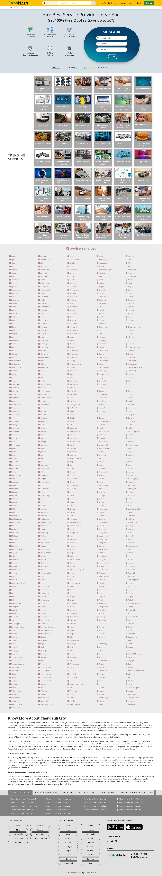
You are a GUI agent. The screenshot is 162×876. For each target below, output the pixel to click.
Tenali (72, 667)
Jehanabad (15, 462)
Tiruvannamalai (46, 681)
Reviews (40, 830)
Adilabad (73, 256)
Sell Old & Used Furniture (123, 236)
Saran (72, 627)
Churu (101, 364)
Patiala (130, 583)
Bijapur (14, 337)
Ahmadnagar (45, 259)
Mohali (13, 542)
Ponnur (14, 590)
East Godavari (45, 398)
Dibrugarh (15, 391)
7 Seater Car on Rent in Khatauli (21, 810)
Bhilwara (43, 330)
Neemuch (73, 566)
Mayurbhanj (103, 536)
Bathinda (73, 317)
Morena (72, 542)
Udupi (101, 684)
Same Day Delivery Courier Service (83, 236)
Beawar (131, 317)
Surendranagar (104, 660)
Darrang (14, 374)
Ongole (14, 573)
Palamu (14, 576)
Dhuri (130, 387)
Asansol (14, 283)
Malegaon (131, 526)
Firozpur (14, 408)
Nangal (43, 559)
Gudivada (131, 421)
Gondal (101, 418)
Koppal (14, 502)
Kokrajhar (15, 499)
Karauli (101, 478)
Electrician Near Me (83, 180)
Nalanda (14, 556)
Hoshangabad (75, 441)
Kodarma (131, 495)
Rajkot (130, 600)
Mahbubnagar (45, 522)
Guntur (130, 425)
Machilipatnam (16, 519)
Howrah (131, 441)
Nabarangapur (104, 549)
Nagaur (72, 553)
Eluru (71, 398)
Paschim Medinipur (18, 583)
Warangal (44, 701)
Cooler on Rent (83, 162)
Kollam (130, 499)
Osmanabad (45, 573)
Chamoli (43, 350)
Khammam (44, 489)
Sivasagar (44, 650)
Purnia (130, 593)
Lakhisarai (44, 512)
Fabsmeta (74, 873)
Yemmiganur (16, 708)
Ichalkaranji (44, 445)
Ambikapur (132, 270)
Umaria (43, 687)
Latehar (102, 512)
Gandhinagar (133, 408)
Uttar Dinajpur (133, 687)
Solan (130, 650)
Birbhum (14, 340)
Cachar (101, 347)
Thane (130, 667)
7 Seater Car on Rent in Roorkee (21, 813)
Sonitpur (102, 654)
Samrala (73, 623)
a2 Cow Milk (83, 88)
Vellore (72, 694)
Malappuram (74, 526)
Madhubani (74, 519)
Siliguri (42, 644)
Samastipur (15, 623)
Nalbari (43, 556)
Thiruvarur (15, 674)
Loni (71, 516)
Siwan (72, 650)
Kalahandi (73, 472)
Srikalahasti (74, 657)
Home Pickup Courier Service (103, 218)
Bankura (73, 300)
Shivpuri (14, 640)
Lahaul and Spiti (134, 509)
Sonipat (72, 654)
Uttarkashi (44, 691)
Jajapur (43, 451)
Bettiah (131, 320)
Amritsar (102, 273)
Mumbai (43, 546)
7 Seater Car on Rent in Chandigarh (95, 799)
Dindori (101, 391)
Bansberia (103, 300)
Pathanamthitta (75, 583)
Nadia (130, 549)
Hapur (13, 435)
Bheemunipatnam (134, 327)
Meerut (14, 539)
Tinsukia (14, 677)
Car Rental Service (43, 162)
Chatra (130, 354)
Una (71, 687)
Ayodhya (14, 286)
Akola (42, 263)
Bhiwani (131, 330)
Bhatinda (43, 327)
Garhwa (72, 411)
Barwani (73, 313)
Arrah (101, 280)
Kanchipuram (16, 475)
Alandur (72, 263)
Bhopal (43, 334)
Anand (13, 276)
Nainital (131, 553)
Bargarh (14, 310)
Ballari (101, 293)
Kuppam (43, 509)
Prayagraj (131, 590)
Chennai (14, 357)
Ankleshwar (132, 276)
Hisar (13, 441)
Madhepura (44, 519)
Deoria (130, 377)
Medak (130, 536)
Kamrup (131, 472)
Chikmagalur (132, 357)
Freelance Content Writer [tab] (132, 793)
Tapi (129, 664)
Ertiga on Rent (143, 180)
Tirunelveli (73, 677)
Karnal (72, 482)
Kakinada (43, 472)
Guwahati (73, 428)
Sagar (13, 620)
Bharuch (14, 327)
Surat (72, 660)
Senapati (102, 630)
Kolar (42, 499)
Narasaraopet (75, 559)
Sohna (101, 650)
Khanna (101, 489)
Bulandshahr (103, 344)
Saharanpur (44, 620)
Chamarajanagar (134, 347)
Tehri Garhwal (45, 667)
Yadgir (101, 704)
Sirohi (42, 647)
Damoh (14, 371)
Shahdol (14, 633)
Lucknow (102, 516)
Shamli (101, 633)
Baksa (130, 290)
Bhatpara (73, 327)
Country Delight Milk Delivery (103, 163)
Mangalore (74, 532)
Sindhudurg (103, 644)
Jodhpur (102, 465)
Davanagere (103, 374)
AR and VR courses (63, 107)
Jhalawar (102, 462)
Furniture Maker (43, 217)
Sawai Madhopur (46, 630)
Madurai (102, 519)
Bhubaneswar (75, 334)
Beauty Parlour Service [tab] (46, 793)
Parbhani (102, 580)
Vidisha (101, 694)
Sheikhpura (132, 633)
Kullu (130, 505)
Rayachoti (73, 610)
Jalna (13, 455)
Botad (13, 344)
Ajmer (130, 259)
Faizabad (73, 401)
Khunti (130, 492)
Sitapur (130, 647)
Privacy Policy (18, 838)
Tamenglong (74, 664)
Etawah (43, 401)
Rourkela (43, 617)
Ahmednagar (104, 259)
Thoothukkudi (45, 674)
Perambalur (44, 586)
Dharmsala (74, 384)
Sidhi (100, 640)
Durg (130, 394)
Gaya (130, 411)
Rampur (43, 607)
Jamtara (14, 458)
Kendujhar (132, 485)
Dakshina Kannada (135, 367)
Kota (130, 502)
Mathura (43, 536)
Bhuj (100, 334)
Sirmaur (14, 647)
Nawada (14, 566)
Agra (13, 259)
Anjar (101, 276)
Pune (71, 593)
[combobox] (111, 38)
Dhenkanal (15, 387)
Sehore (72, 630)
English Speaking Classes (123, 181)
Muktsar (14, 546)
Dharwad (102, 384)
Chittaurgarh (16, 364)
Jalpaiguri (73, 455)
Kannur (14, 478)
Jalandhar (73, 451)
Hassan (131, 435)
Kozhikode (44, 505)
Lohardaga (15, 516)
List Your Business (108, 3)
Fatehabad (44, 404)
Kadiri (130, 468)
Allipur (72, 266)
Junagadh (14, 468)
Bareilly (131, 307)
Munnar (102, 546)
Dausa (72, 374)
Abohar (14, 256)
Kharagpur (132, 489)
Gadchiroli (73, 408)
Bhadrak (43, 323)
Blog (18, 830)
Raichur (43, 596)
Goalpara (131, 414)
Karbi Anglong (133, 478)
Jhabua (42, 462)
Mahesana (103, 522)
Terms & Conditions (40, 838)
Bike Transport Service (103, 126)
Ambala (14, 270)
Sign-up (149, 3)
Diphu (130, 391)
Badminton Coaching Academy (123, 108)
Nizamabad (15, 569)
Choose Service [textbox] (103, 38)
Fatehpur (102, 404)
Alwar (130, 266)
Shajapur (73, 633)
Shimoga (102, 637)
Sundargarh (15, 660)
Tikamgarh (132, 674)
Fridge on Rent (123, 198)
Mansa (130, 532)
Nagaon (14, 553)
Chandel (14, 354)
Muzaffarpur (45, 549)
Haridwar (102, 435)
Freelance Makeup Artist (103, 199)
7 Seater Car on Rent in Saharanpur (59, 813)
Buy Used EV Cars (103, 143)
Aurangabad (103, 283)
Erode (130, 398)
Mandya (131, 529)
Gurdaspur (15, 428)
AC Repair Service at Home (103, 89)
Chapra (101, 354)
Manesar (14, 532)
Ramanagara (103, 603)
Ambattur (73, 270)
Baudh (101, 317)
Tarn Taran (15, 667)
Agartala (131, 256)
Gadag (42, 408)
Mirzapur (73, 539)
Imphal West (133, 445)
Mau (71, 536)
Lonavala (43, 516)
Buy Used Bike (62, 143)
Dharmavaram (45, 384)
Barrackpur (15, 313)
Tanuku (101, 664)
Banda (130, 296)
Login (139, 3)
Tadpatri (43, 664)
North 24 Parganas (77, 569)
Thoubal (73, 674)
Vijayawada (15, 698)
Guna (71, 425)
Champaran (74, 350)
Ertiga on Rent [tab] (107, 793)
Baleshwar (74, 293)
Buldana (131, 344)
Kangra (72, 475)
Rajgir (101, 600)
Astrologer (83, 107)
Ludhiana (131, 516)
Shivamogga (132, 637)
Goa (100, 414)
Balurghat (73, 296)
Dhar (130, 381)
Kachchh (73, 468)
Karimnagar (44, 482)
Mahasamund (16, 522)
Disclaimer (18, 842)
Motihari (131, 542)
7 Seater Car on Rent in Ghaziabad (131, 802)
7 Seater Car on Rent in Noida (130, 810)
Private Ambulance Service (63, 236)
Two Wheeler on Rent (143, 236)
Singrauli (131, 644)
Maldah (101, 526)
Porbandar (44, 590)
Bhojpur (14, 334)
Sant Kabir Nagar (17, 627)
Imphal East (103, 445)
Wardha (72, 701)
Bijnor (42, 337)
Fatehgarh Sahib (76, 404)
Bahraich (102, 290)
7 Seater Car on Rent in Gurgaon (58, 806)
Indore (13, 448)
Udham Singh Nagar (77, 684)
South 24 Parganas (135, 654)
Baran (72, 303)
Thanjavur (15, 671)
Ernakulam (103, 398)
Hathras (14, 438)
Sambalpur (44, 623)
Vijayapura (132, 694)
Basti (13, 317)
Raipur (130, 596)
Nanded (131, 556)
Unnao (101, 687)
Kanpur (43, 478)
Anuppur (14, 280)
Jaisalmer (14, 451)
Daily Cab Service (123, 162)
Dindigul (73, 391)
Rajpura (43, 603)
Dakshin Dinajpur (105, 367)
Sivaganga (15, 650)
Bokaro (72, 340)
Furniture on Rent (63, 217)
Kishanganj (44, 495)
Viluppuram (44, 698)
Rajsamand (74, 603)
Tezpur (101, 667)
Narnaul (14, 563)
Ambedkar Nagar (105, 270)
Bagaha (102, 286)
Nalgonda (73, 556)
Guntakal (102, 425)
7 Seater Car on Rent (63, 88)
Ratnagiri (43, 610)
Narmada (131, 559)
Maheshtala (132, 522)
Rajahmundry (45, 600)
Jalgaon (130, 451)
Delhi (48, 3)
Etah (13, 401)
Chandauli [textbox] (101, 43)
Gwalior (102, 428)
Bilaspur (102, 337)
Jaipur (130, 448)
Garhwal (102, 411)
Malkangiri (15, 529)
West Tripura (75, 704)
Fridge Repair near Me (143, 199)
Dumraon (73, 394)
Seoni (130, 630)
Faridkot (131, 401)
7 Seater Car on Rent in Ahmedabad (23, 799)
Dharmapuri (15, 384)
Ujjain (130, 684)
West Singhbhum (46, 704)
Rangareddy (103, 607)
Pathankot (103, 583)
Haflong (131, 428)
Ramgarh (14, 607)
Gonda (72, 418)
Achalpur (43, 256)
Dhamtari (73, 381)
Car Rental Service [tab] (87, 793)
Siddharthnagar (75, 640)
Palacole (102, 573)
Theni (72, 671)
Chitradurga (103, 360)
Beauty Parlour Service (143, 108)
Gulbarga (14, 425)
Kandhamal (44, 475)
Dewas (14, 381)
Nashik (72, 563)
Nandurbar (15, 559)
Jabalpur (43, 448)
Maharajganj (132, 519)
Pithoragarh (132, 586)
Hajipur (43, 431)
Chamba (14, 350)
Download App (125, 3)
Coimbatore (132, 364)
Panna (72, 580)
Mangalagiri (44, 532)
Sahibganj (102, 620)
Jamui (42, 458)
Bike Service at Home (83, 125)
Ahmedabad (74, 259)
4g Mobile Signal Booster (42, 89)
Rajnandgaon (16, 603)
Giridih (72, 414)
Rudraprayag (75, 617)
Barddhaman (45, 307)
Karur (101, 482)
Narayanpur (103, 559)
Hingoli (130, 438)
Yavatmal (131, 704)
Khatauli (14, 492)
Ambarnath (44, 270)
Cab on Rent (123, 143)
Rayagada (132, 610)
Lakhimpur (15, 512)
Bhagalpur (73, 323)
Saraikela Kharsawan (48, 627)
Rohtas (130, 613)
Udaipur (14, 684)
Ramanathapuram (135, 603)
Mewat (43, 539)
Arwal (130, 280)
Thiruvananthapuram (136, 671)
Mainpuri (43, 526)
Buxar (72, 347)
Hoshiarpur (103, 441)
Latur (130, 512)
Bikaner (72, 337)
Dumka (43, 394)
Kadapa (102, 468)
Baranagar (103, 303)
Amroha (131, 273)
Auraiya (72, 283)
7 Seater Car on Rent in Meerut (57, 810)
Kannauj (102, 475)
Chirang (72, 360)
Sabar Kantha (133, 617)
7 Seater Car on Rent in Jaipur (129, 806)
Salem (130, 620)
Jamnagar (102, 455)
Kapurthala (74, 478)
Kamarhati (103, 472)
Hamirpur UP (104, 431)
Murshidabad (133, 546)
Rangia (130, 607)
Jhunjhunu (44, 465)
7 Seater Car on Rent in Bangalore (58, 799)
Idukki (72, 445)
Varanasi (14, 694)
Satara (130, 627)
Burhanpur (44, 347)
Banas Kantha (104, 296)
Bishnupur (44, 340)
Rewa (13, 613)
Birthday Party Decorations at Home (123, 126)
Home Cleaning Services (83, 218)
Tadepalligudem (17, 664)
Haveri (43, 438)
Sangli (101, 623)
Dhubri (72, 387)
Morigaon (102, 542)
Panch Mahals (104, 576)
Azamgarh (44, 286)
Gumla (42, 425)
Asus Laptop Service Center (103, 108)
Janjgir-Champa (75, 458)
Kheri (72, 492)
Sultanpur (131, 657)
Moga (130, 539)
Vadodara (73, 691)
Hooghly (43, 441)
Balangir (43, 293)
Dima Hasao (45, 391)
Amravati (43, 273)
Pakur (72, 573)
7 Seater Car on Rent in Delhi (56, 802)
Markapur (15, 536)
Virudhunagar (104, 698)
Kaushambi (74, 485)
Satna (13, 630)
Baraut (13, 307)
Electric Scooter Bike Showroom (63, 181)
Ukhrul (13, 687)
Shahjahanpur (45, 633)
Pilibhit (72, 586)
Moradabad (44, 542)
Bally (13, 296)
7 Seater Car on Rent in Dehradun (22, 802)
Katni (42, 485)
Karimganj (15, 482)
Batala (42, 317)
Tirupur (14, 681)
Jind (71, 465)
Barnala (102, 310)
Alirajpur (14, 266)
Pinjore (101, 586)
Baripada (43, 310)
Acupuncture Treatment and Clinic (123, 89)
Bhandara (102, 323)
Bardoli (101, 307)
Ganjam (43, 411)
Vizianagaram (16, 701)
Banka (42, 300)
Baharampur (74, 290)
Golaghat (43, 418)
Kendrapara (103, 485)
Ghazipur (43, 414)
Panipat (43, 580)
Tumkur (131, 681)
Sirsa (71, 647)
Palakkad (131, 573)
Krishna (72, 505)
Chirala (42, 360)
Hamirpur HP (75, 431)
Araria (42, 280)
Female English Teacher (63, 199)
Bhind (101, 330)
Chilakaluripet (16, 360)
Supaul (42, 660)
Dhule (101, 387)
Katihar (14, 485)
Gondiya (131, 418)
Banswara (132, 300)
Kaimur (14, 472)
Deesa (13, 377)
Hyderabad (15, 445)
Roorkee (14, 617)
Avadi (130, 283)
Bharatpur (132, 323)
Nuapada (131, 569)
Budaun (72, 344)
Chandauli (19, 8)
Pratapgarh (103, 590)
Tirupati (102, 677)
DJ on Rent (143, 162)
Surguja (131, 660)
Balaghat (14, 293)
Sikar (130, 640)
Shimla (72, 637)
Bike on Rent (63, 125)
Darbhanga (103, 371)
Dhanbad (102, 381)
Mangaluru (103, 532)
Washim (102, 701)
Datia (42, 374)
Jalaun (101, 451)
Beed (13, 320)
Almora (101, 266)
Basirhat (102, 313)
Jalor (42, 455)
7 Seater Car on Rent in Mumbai (94, 810)
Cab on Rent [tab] (68, 793)
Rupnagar (102, 617)
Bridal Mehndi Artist (43, 143)
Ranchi (72, 607)
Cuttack (72, 367)
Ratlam (14, 610)
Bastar (130, 313)
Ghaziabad (15, 414)
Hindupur (102, 438)
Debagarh (132, 374)
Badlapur (73, 286)
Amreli (72, 273)
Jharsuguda (15, 465)
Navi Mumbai (104, 563)
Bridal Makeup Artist (143, 124)
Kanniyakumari (133, 475)
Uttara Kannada (17, 691)
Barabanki (44, 303)
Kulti (13, 509)
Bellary (101, 320)
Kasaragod (132, 482)
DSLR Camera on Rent (43, 181)
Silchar (13, 644)
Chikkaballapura (104, 357)
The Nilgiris (44, 671)
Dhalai (42, 381)
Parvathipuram (133, 580)
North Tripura (104, 569)
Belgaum (73, 320)
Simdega (73, 644)
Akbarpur (14, 263)
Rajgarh (72, 600)
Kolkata (102, 499)
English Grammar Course (103, 181)
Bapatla (14, 303)
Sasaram (102, 627)
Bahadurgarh (45, 290)
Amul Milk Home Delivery (42, 108)
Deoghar (102, 377)
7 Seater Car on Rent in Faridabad (94, 802)
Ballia (130, 293)
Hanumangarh (133, 431)
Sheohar (14, 637)
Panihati (14, 580)
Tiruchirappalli (45, 677)
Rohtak (101, 613)
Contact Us (40, 834)
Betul (13, 323)
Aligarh (130, 263)
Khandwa (73, 489)
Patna (13, 586)
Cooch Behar (16, 367)
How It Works (18, 834)
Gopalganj (15, 421)
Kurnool (72, 509)
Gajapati (102, 408)
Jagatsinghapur (104, 448)
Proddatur (15, 593)
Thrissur (102, 674)
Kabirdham (44, 468)
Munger (72, 546)
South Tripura (16, 657)
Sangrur (131, 623)
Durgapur (15, 398)
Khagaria (14, 489)
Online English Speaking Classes (43, 236)
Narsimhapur (45, 563)
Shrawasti (44, 640)
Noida (42, 569)
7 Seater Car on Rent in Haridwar (94, 806)
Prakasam (73, 590)
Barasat (131, 303)
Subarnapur (103, 657)
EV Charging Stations (43, 199)
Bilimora (131, 337)
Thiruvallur (103, 671)
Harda (42, 435)
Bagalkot (131, 286)
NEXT (113, 56)
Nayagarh (44, 566)
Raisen (13, 600)
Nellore (101, 566)
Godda (13, 418)
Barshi (42, 313)
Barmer (72, 310)
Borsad (131, 340)
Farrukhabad (16, 404)
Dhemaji (131, 384)
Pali (41, 576)
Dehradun (44, 377)
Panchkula (131, 576)
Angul (72, 276)
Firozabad (132, 404)
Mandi (42, 529)
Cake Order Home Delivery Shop (143, 144)
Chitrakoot (132, 360)
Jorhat (130, 465)
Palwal (72, 576)
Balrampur (44, 296)
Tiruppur (131, 677)
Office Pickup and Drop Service (143, 218)
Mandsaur (102, 529)
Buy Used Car (83, 143)
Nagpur (102, 553)
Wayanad (131, 701)
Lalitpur (72, 512)
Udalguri (43, 684)
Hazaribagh (74, 438)
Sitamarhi (102, 647)
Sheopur (43, 637)
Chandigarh (44, 354)
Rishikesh (73, 613)
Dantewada (74, 371)
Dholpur (43, 387)
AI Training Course (143, 88)
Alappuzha (103, 263)
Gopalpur (43, 421)
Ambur (13, 273)
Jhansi (130, 462)
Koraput (43, 502)
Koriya (101, 502)
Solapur (14, 654)
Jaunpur (131, 458)
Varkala (43, 694)
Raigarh (102, 596)
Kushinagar (103, 509)
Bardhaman (74, 307)
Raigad (72, 596)
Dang (42, 371)
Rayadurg (102, 610)
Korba (72, 502)
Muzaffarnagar (16, 549)
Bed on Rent (43, 125)
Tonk (71, 681)
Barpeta (131, 310)
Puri (100, 593)
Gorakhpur (74, 421)
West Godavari (17, 704)
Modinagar (103, 539)
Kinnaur (14, 495)
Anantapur (44, 276)
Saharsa (73, 620)
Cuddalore (44, 367)
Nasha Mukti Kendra (123, 217)
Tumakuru (102, 681)
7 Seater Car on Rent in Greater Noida (23, 806)
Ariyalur (72, 280)
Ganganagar (16, 411)
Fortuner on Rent (83, 198)
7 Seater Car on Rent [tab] (20, 793)
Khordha (102, 492)
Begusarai (44, 320)
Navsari (131, 563)
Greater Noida (104, 421)
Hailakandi (15, 431)
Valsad (130, 691)
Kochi (72, 495)
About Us (40, 826)
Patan (42, 583)
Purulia (13, 596)
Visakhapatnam (134, 698)
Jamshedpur (132, 455)
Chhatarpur (44, 357)
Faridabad (102, 401)
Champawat (103, 350)
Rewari (43, 613)
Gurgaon (43, 428)
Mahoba (14, 526)
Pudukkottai (45, 593)
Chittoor (43, 364)
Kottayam (15, 505)
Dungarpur (103, 394)
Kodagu (102, 495)
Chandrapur (74, 354)
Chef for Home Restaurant (63, 163)
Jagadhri (73, 448)
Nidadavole (132, 566)
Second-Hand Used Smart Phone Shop (103, 236)
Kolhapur (73, 499)
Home (18, 826)
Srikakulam (44, 657)
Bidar (130, 334)
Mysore (72, 549)
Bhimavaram (74, 330)
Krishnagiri (103, 505)
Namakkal (102, 556)
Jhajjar (72, 462)
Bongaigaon (103, 340)
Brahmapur (44, 344)
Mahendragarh (75, 522)
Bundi (13, 347)
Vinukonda (73, 698)
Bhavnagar (103, 327)
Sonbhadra (44, 654)
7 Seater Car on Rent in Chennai (130, 799)
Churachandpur (75, 364)
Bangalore (15, 300)
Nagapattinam (45, 553)
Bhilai (13, 330)
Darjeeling (132, 371)
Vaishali (101, 691)
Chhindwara (74, 357)
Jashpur (102, 458)
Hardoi (72, 435)
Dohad (13, 394)
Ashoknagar (44, 283)
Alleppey (43, 266)
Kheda (42, 492)
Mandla (72, 529)
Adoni (101, 256)
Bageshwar (15, 290)
